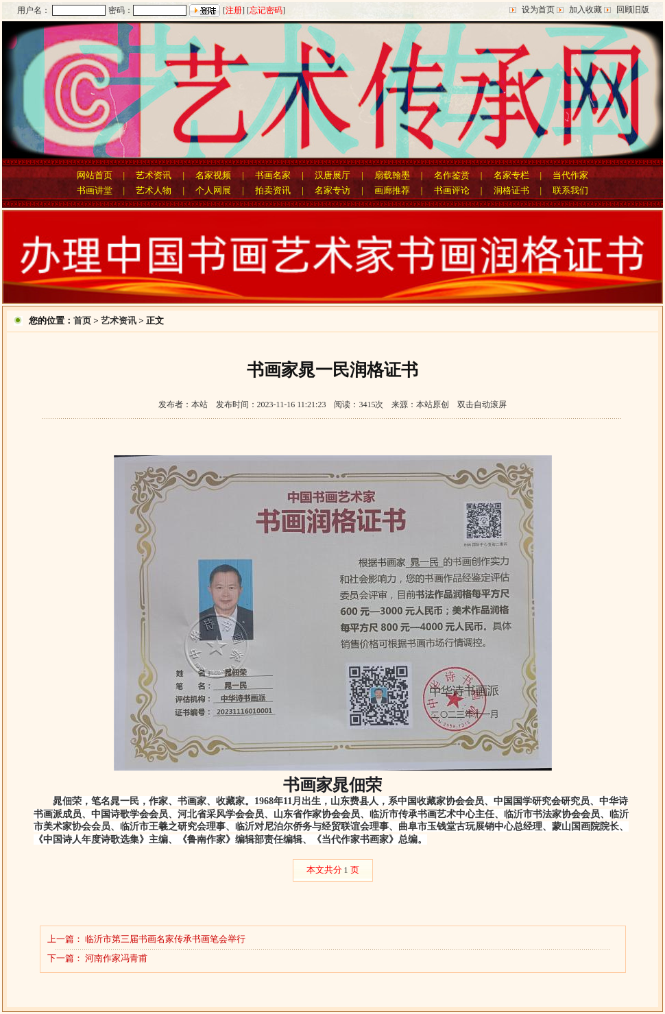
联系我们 (570, 190)
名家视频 (213, 175)
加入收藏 (585, 9)
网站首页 (94, 175)
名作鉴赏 (452, 175)
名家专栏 (511, 175)
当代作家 (570, 175)
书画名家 (273, 175)
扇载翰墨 (392, 175)
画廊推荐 (392, 190)
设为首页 (538, 9)
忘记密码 (266, 10)
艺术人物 (153, 190)
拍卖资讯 (273, 190)
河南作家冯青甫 (116, 958)
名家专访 (332, 190)
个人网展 (213, 190)
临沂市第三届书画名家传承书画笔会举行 (165, 939)
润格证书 (511, 190)
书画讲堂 (94, 190)
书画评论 (452, 190)
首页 (82, 320)
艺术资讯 (153, 175)
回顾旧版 (632, 9)
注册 (234, 10)
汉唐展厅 (332, 175)
